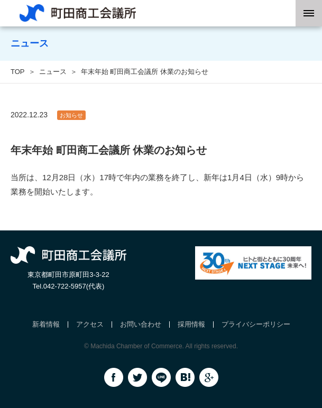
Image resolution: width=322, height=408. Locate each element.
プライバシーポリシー (256, 324)
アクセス (90, 324)
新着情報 (46, 324)
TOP (18, 72)
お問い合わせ (140, 324)
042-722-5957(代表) (74, 286)
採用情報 (191, 324)
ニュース (53, 72)
